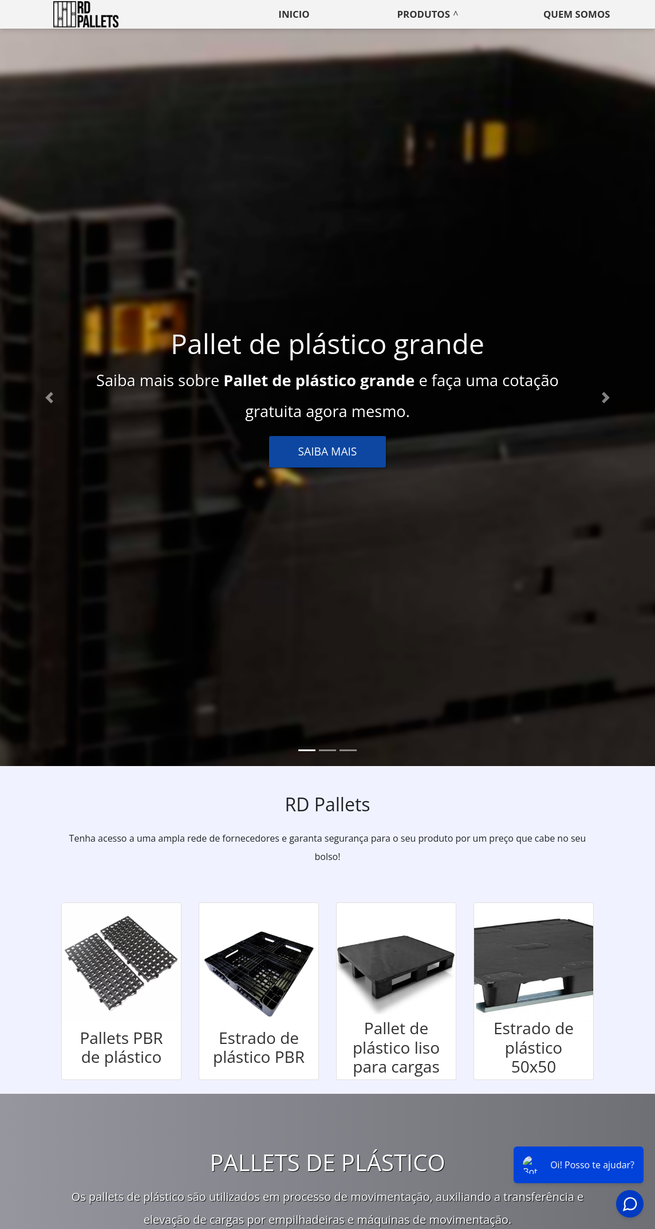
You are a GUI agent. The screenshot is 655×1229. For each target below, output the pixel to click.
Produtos (423, 14)
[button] (49, 397)
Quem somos (576, 14)
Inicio (293, 14)
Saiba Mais (327, 451)
